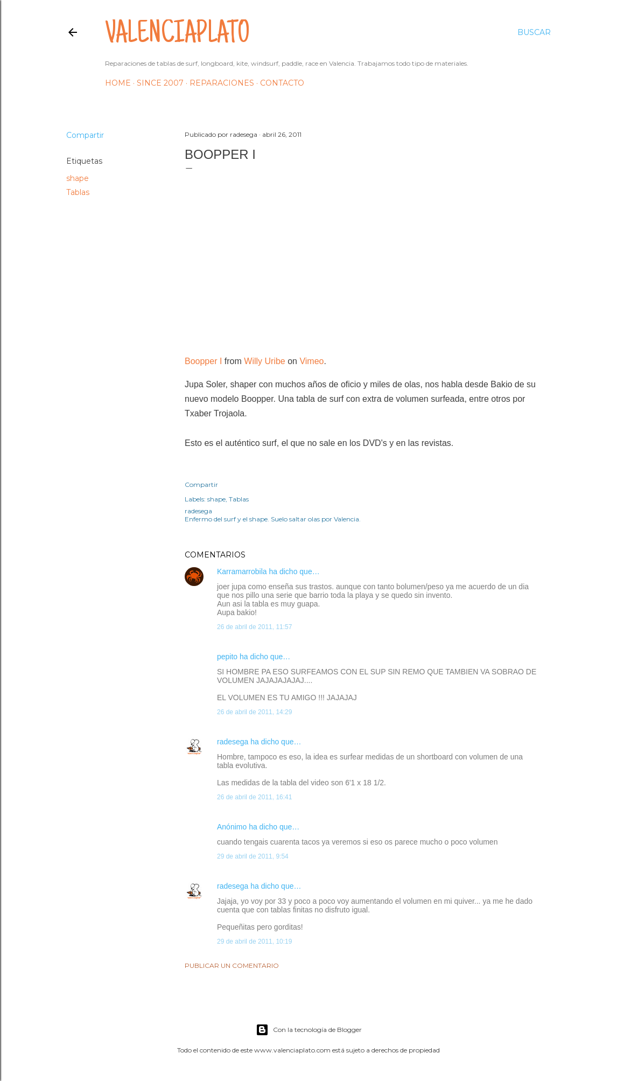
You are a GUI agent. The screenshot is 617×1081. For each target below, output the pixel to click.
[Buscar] (534, 32)
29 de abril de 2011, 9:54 (253, 856)
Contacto (282, 83)
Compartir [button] (85, 135)
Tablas (77, 192)
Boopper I (203, 361)
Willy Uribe (264, 361)
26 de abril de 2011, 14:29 (254, 712)
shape (77, 178)
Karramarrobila (242, 571)
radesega (232, 741)
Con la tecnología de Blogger (309, 1029)
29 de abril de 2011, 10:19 (254, 941)
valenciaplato (177, 35)
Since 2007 (160, 83)
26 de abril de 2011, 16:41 (254, 797)
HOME (118, 83)
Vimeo (311, 361)
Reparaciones (222, 83)
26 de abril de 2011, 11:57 (254, 627)
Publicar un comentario (232, 965)
